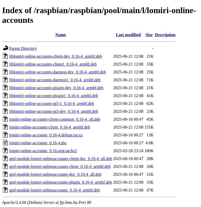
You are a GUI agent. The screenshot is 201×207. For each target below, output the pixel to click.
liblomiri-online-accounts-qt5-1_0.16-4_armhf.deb (51, 103)
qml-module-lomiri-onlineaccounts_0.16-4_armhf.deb (54, 190)
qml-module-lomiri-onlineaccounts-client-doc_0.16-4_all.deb (60, 158)
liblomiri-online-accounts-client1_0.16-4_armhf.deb (53, 64)
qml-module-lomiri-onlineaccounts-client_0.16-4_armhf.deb (59, 166)
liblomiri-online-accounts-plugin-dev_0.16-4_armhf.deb (56, 88)
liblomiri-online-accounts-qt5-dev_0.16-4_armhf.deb (53, 111)
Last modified (128, 35)
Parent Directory (23, 48)
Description (165, 35)
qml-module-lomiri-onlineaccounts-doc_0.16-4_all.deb (55, 174)
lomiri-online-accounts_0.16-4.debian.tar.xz (46, 135)
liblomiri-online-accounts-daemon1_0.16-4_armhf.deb (54, 80)
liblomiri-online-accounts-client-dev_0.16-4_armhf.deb (55, 56)
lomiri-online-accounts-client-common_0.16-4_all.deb (54, 119)
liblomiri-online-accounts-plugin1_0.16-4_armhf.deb (53, 95)
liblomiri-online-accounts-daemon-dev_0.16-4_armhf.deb (57, 72)
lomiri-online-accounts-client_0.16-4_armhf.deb (49, 127)
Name (60, 35)
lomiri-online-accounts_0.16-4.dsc (38, 143)
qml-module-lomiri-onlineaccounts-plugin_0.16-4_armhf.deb (60, 182)
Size (149, 35)
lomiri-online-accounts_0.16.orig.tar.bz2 (43, 150)
